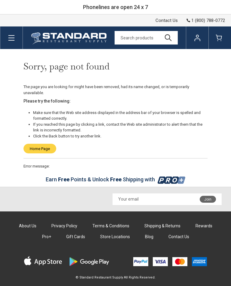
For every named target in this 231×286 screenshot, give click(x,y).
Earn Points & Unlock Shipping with (116, 179)
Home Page (40, 148)
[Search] (146, 38)
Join (207, 199)
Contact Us (167, 20)
